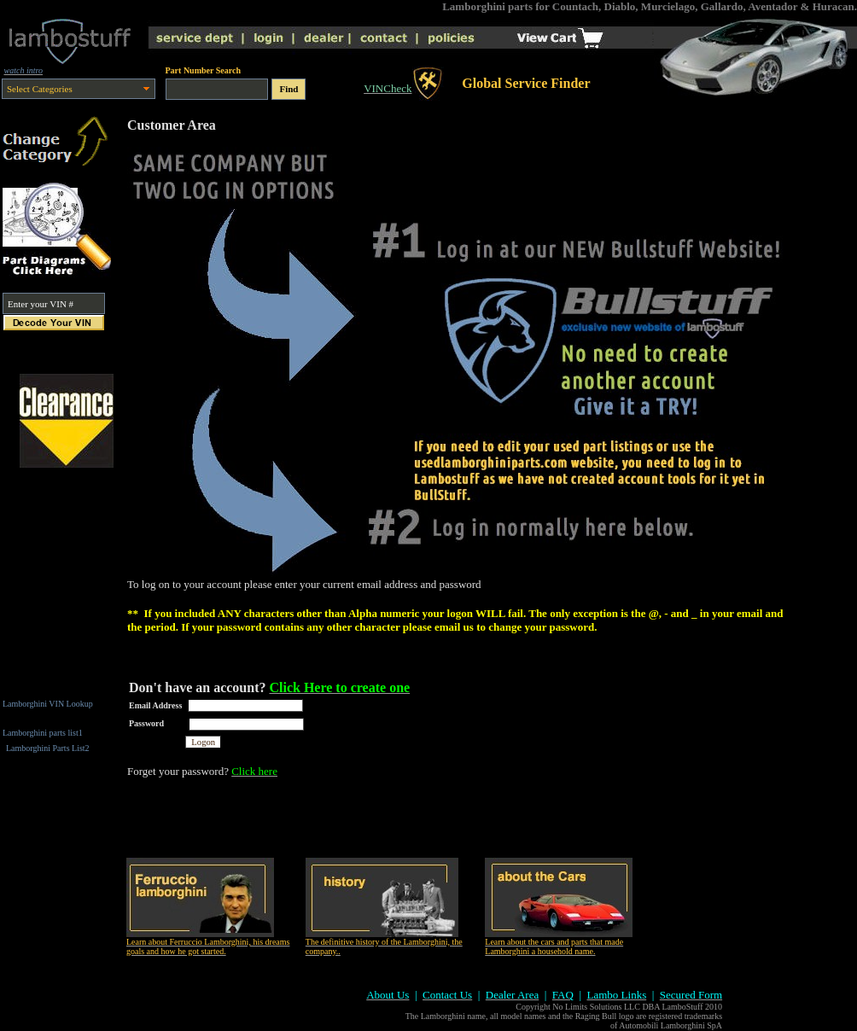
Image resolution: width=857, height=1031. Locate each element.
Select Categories (40, 89)
